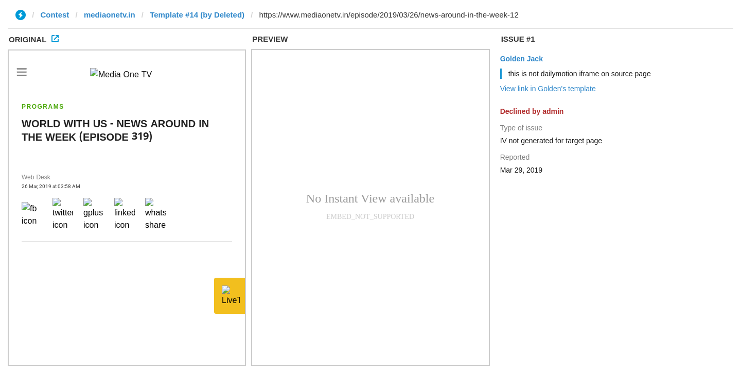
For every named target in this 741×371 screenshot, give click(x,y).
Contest (55, 14)
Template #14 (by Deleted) (197, 14)
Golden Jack (521, 59)
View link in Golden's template (548, 89)
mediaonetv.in (109, 14)
